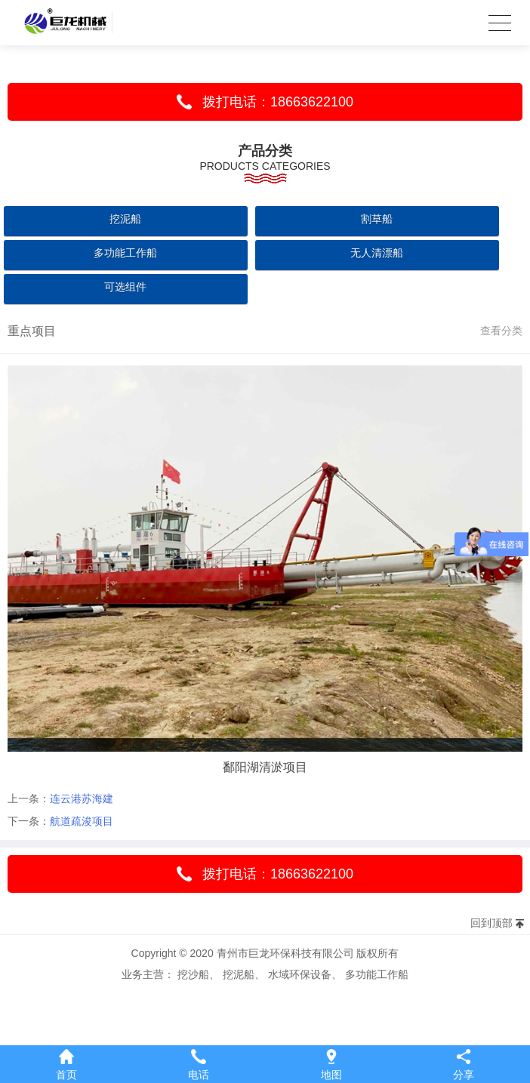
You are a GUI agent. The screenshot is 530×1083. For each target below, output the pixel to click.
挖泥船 (125, 219)
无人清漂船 (376, 253)
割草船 (377, 219)
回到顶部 (491, 923)
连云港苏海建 (81, 798)
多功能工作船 (125, 253)
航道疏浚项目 (81, 821)
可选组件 (125, 287)
